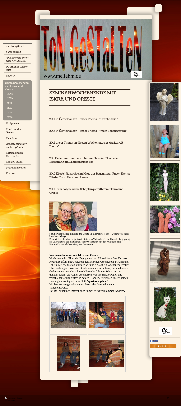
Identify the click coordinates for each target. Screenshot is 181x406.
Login (167, 398)
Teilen (154, 341)
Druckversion (10, 398)
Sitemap (19, 398)
